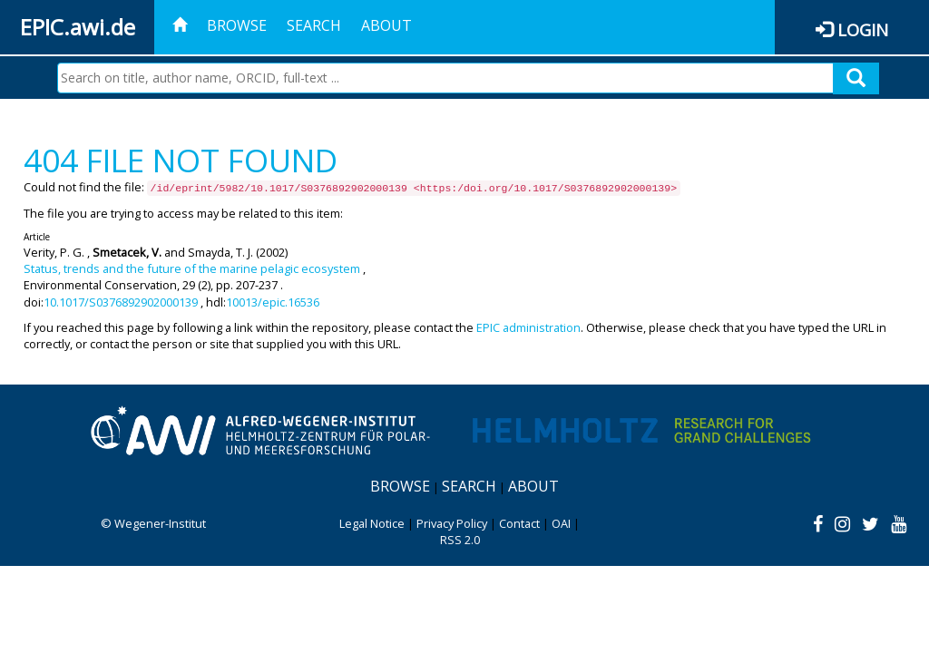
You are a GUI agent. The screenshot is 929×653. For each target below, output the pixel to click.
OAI (561, 523)
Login (862, 29)
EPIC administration (528, 327)
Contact (519, 523)
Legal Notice (372, 523)
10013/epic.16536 (272, 302)
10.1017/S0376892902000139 (121, 302)
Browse (237, 25)
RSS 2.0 (460, 539)
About (386, 25)
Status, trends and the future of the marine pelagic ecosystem (192, 268)
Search (314, 25)
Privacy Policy (451, 523)
